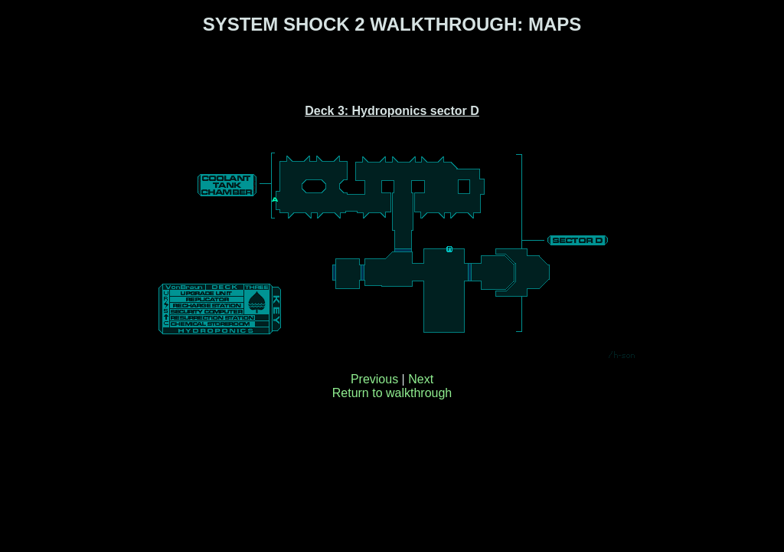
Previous (374, 379)
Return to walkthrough (392, 392)
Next (420, 379)
